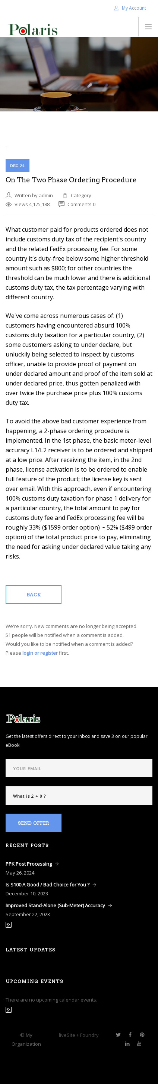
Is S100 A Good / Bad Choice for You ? (47, 884)
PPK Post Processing (29, 863)
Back (33, 595)
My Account (130, 8)
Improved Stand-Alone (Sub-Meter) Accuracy (55, 905)
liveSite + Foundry (79, 1035)
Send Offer (33, 823)
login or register (40, 653)
